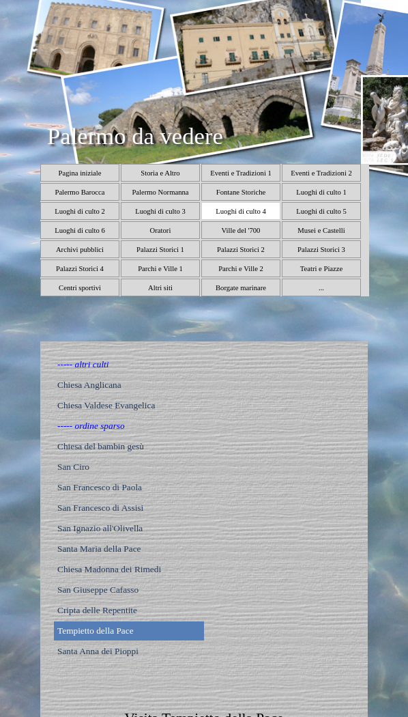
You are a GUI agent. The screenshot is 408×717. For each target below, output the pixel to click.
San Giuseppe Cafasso (98, 590)
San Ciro (73, 467)
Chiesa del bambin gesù (100, 446)
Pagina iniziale (79, 173)
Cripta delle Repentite (97, 610)
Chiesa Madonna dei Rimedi (109, 569)
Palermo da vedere (135, 136)
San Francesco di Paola (99, 487)
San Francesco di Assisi (100, 508)
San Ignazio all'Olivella (100, 528)
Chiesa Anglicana (89, 385)
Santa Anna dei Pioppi (98, 651)
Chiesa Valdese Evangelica (106, 405)
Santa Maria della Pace (99, 549)
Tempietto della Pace (95, 630)
